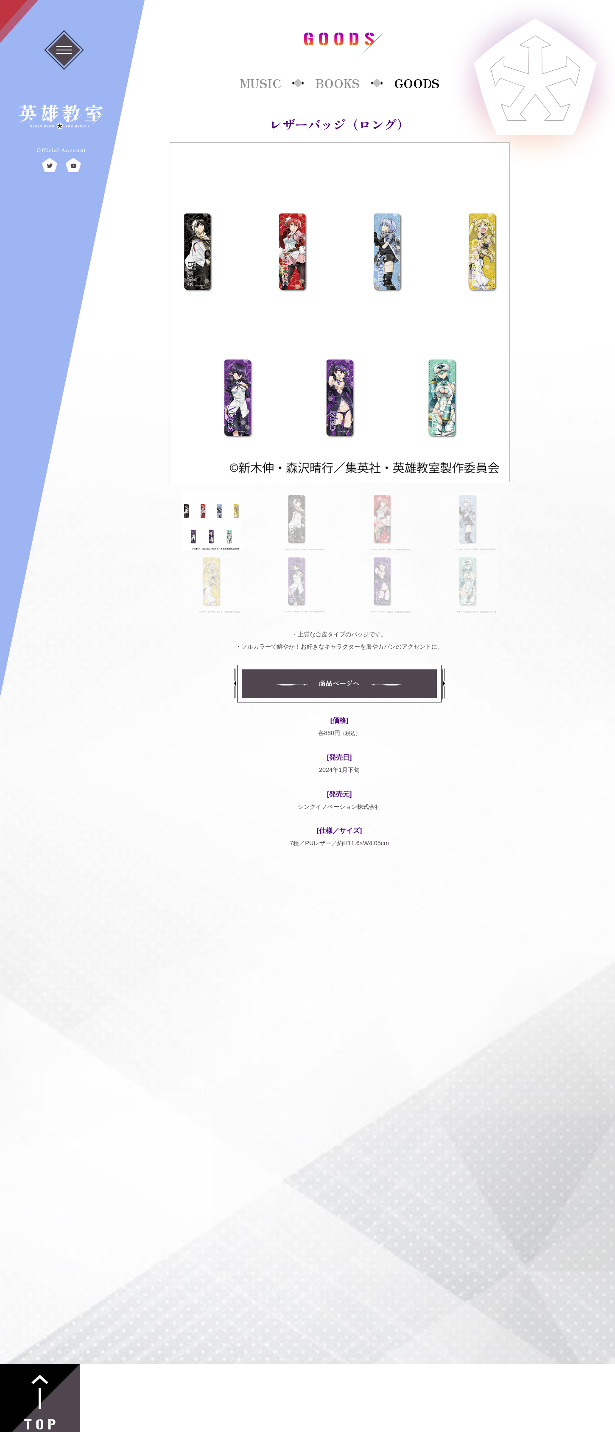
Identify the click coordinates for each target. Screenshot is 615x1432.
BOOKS (337, 83)
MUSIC (260, 83)
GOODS (416, 83)
